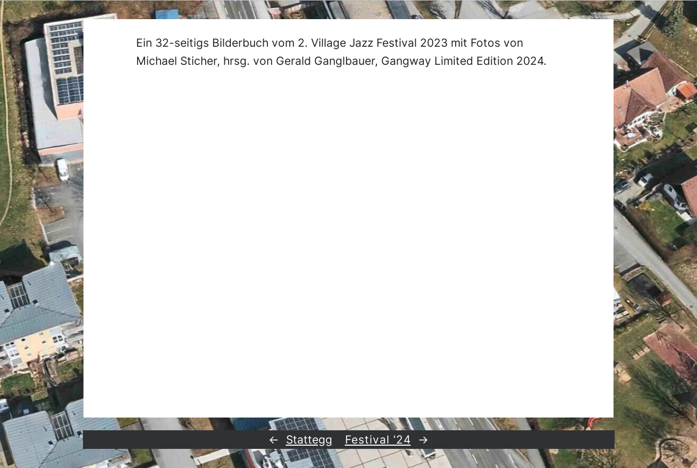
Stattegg (309, 439)
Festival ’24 (378, 439)
